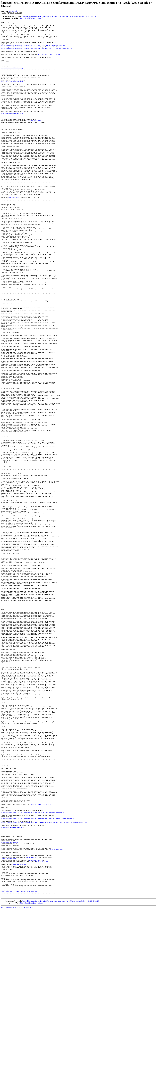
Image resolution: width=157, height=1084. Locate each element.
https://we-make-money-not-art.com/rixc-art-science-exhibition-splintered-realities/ (33, 50)
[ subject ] (33, 18)
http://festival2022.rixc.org (49, 61)
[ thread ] (27, 18)
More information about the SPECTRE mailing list (17, 1082)
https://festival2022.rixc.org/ (41, 961)
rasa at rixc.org (31, 1024)
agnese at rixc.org (36, 1028)
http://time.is (14, 232)
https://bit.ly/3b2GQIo (36, 140)
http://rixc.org (7, 1066)
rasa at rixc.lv (13, 11)
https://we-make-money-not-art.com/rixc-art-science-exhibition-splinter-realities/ (32, 970)
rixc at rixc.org (56, 1015)
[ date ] (21, 18)
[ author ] (40, 18)
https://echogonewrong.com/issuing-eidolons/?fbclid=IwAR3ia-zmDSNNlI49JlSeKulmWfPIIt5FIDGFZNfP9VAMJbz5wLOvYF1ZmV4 (44, 983)
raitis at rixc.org (9, 1026)
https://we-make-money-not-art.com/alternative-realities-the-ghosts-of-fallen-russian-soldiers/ (37, 54)
